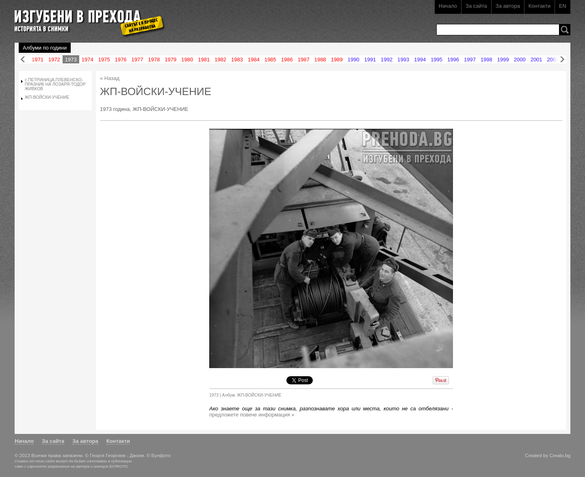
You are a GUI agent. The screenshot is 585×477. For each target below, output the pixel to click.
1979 (170, 59)
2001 (536, 59)
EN (562, 6)
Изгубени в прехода (86, 17)
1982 (220, 59)
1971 (37, 59)
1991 (370, 59)
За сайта (476, 6)
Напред (562, 59)
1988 (320, 59)
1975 (104, 59)
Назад (23, 59)
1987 (304, 59)
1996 (453, 59)
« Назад (109, 78)
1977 (137, 59)
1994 (420, 59)
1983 (237, 59)
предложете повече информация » (252, 415)
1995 (436, 59)
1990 (354, 59)
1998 (486, 59)
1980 (187, 59)
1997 (470, 59)
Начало (448, 6)
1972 (54, 59)
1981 (204, 59)
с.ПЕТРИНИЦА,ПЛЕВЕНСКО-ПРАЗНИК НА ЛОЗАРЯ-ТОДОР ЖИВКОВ (55, 84)
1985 (270, 59)
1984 (254, 59)
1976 (121, 59)
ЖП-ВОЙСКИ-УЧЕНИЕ (47, 97)
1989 (337, 59)
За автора (508, 6)
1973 (71, 59)
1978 (154, 59)
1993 (403, 59)
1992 (386, 59)
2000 (520, 59)
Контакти (539, 6)
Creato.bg (560, 455)
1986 (287, 59)
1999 (503, 59)
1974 (87, 59)
